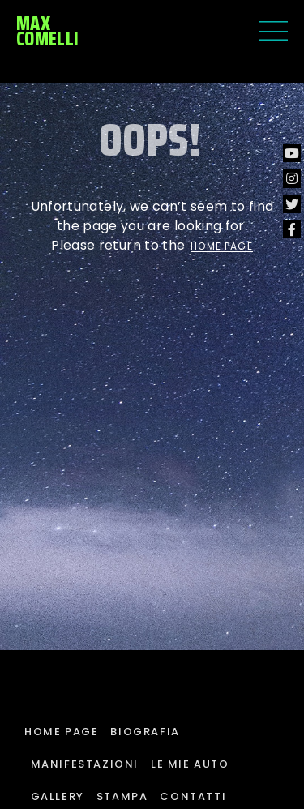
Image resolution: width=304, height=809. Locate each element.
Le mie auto (190, 764)
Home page (61, 731)
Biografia (144, 731)
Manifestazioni (85, 764)
